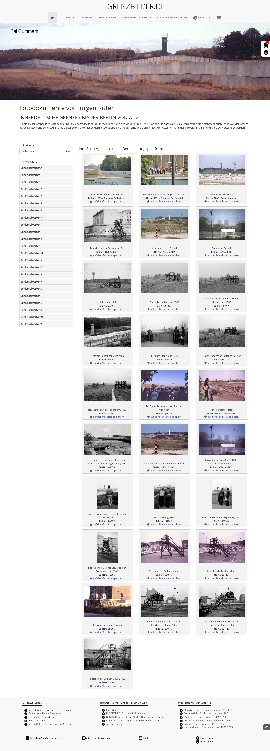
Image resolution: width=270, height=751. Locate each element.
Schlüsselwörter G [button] (31, 210)
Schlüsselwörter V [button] (31, 310)
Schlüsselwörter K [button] (31, 239)
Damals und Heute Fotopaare (45, 713)
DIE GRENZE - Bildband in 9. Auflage (125, 713)
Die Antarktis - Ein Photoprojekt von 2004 (206, 713)
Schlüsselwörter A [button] (31, 168)
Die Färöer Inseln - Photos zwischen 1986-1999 (210, 720)
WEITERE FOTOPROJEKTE (172, 17)
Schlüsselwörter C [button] (31, 182)
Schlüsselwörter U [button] (31, 303)
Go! (68, 151)
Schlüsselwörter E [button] (31, 196)
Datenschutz (205, 741)
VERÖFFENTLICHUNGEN (136, 17)
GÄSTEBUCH (67, 17)
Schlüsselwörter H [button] (31, 217)
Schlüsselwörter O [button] (31, 267)
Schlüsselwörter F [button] (31, 203)
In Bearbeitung (37, 720)
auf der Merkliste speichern (107, 201)
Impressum (204, 737)
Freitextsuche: (27, 145)
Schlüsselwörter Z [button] (31, 324)
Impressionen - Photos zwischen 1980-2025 (208, 727)
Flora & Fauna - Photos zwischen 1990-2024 (208, 709)
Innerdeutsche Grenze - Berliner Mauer (51, 709)
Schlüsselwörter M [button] (32, 253)
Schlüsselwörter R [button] (31, 281)
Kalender (111, 709)
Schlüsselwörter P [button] (31, 274)
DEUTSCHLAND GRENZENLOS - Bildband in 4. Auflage (135, 716)
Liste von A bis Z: (28, 162)
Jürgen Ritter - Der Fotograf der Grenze (50, 723)
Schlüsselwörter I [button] (31, 224)
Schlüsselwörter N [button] (31, 260)
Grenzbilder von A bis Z (42, 716)
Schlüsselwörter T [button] (31, 296)
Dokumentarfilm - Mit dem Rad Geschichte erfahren (134, 720)
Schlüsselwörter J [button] (31, 232)
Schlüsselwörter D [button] (31, 189)
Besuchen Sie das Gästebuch (44, 737)
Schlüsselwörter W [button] (32, 317)
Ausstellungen (114, 723)
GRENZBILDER (107, 17)
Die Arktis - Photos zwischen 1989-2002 (206, 716)
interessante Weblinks (96, 737)
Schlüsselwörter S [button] (31, 288)
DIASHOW (86, 17)
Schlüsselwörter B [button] (31, 175)
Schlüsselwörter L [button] (31, 246)
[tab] (46, 168)
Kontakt (145, 737)
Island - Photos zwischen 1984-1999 (204, 723)
